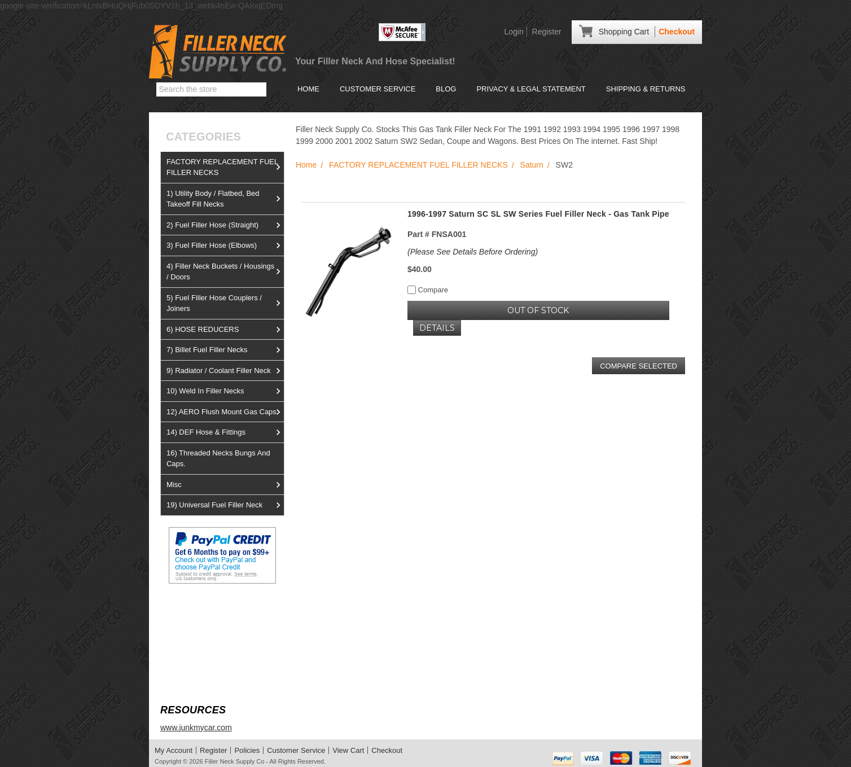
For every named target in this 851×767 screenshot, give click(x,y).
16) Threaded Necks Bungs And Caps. (218, 458)
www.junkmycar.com (196, 727)
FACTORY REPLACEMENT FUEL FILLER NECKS (225, 167)
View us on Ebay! (191, 610)
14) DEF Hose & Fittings (225, 432)
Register (547, 31)
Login (513, 31)
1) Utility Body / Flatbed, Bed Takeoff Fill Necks (225, 199)
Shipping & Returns (646, 89)
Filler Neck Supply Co (235, 761)
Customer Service (377, 89)
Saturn (531, 164)
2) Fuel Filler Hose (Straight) (225, 225)
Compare (427, 290)
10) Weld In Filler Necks (225, 391)
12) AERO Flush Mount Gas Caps (225, 412)
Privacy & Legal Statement (530, 89)
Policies (247, 750)
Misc (225, 484)
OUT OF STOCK (538, 310)
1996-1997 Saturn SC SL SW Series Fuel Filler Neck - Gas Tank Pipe (538, 213)
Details (437, 328)
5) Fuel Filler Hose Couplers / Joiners (225, 303)
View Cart (348, 750)
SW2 (564, 164)
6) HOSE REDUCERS (225, 329)
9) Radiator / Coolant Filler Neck (225, 370)
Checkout (677, 31)
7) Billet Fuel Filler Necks (225, 350)
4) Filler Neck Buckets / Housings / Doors (225, 272)
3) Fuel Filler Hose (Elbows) (225, 245)
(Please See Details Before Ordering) (472, 251)
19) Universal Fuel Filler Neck (225, 505)
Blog (446, 89)
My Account (173, 750)
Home (308, 89)
